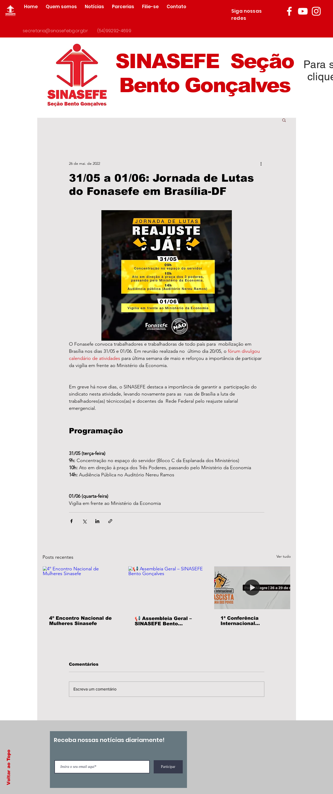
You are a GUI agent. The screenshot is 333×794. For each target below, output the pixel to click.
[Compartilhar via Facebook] (71, 521)
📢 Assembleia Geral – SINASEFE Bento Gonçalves (163, 621)
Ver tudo (283, 556)
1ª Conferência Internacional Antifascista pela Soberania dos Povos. (248, 621)
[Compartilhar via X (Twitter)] (84, 521)
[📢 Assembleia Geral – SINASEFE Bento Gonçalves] (166, 587)
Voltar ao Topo (8, 767)
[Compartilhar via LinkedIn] (97, 521)
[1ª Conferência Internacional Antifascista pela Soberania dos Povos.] (252, 587)
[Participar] (168, 766)
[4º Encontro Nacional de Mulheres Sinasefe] (81, 587)
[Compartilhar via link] (110, 521)
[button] (284, 120)
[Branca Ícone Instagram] (316, 11)
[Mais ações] (261, 163)
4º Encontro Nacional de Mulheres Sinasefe (80, 621)
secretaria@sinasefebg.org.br (55, 31)
